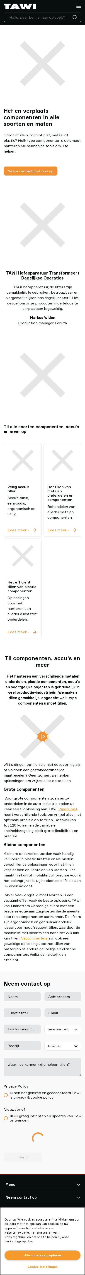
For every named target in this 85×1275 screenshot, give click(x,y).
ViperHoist (67, 809)
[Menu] (78, 6)
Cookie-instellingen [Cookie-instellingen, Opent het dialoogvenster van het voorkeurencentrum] (43, 1266)
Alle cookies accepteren (42, 1255)
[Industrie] (63, 1046)
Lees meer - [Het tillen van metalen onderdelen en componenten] (62, 530)
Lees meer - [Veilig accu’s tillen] (22, 530)
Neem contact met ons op (30, 171)
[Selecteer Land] (63, 1029)
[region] (42, 1241)
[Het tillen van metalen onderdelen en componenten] (62, 460)
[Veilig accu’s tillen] (22, 460)
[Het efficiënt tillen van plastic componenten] (22, 556)
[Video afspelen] (42, 736)
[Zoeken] (75, 17)
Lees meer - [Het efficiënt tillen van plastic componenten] (22, 632)
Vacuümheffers (34, 938)
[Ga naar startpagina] (20, 6)
